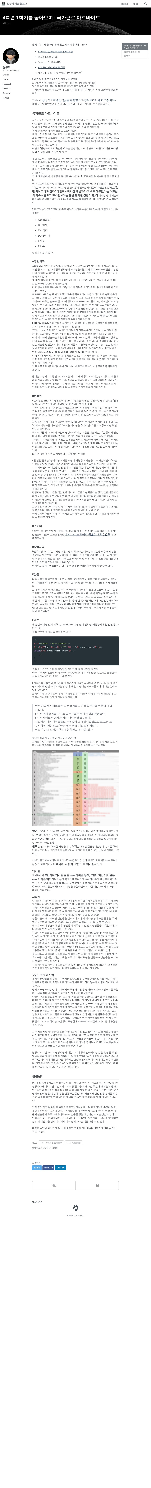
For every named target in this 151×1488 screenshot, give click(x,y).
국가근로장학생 (74, 1315)
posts (123, 3)
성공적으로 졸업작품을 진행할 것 (57, 55)
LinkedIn (6, 91)
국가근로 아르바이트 (132, 55)
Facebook (7, 86)
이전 (53, 1358)
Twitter (6, 82)
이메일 (6, 100)
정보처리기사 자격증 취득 (53, 71)
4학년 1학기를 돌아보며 (51, 1315)
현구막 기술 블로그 (19, 3)
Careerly (6, 96)
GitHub (6, 77)
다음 (97, 1358)
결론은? (127, 59)
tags (135, 3)
